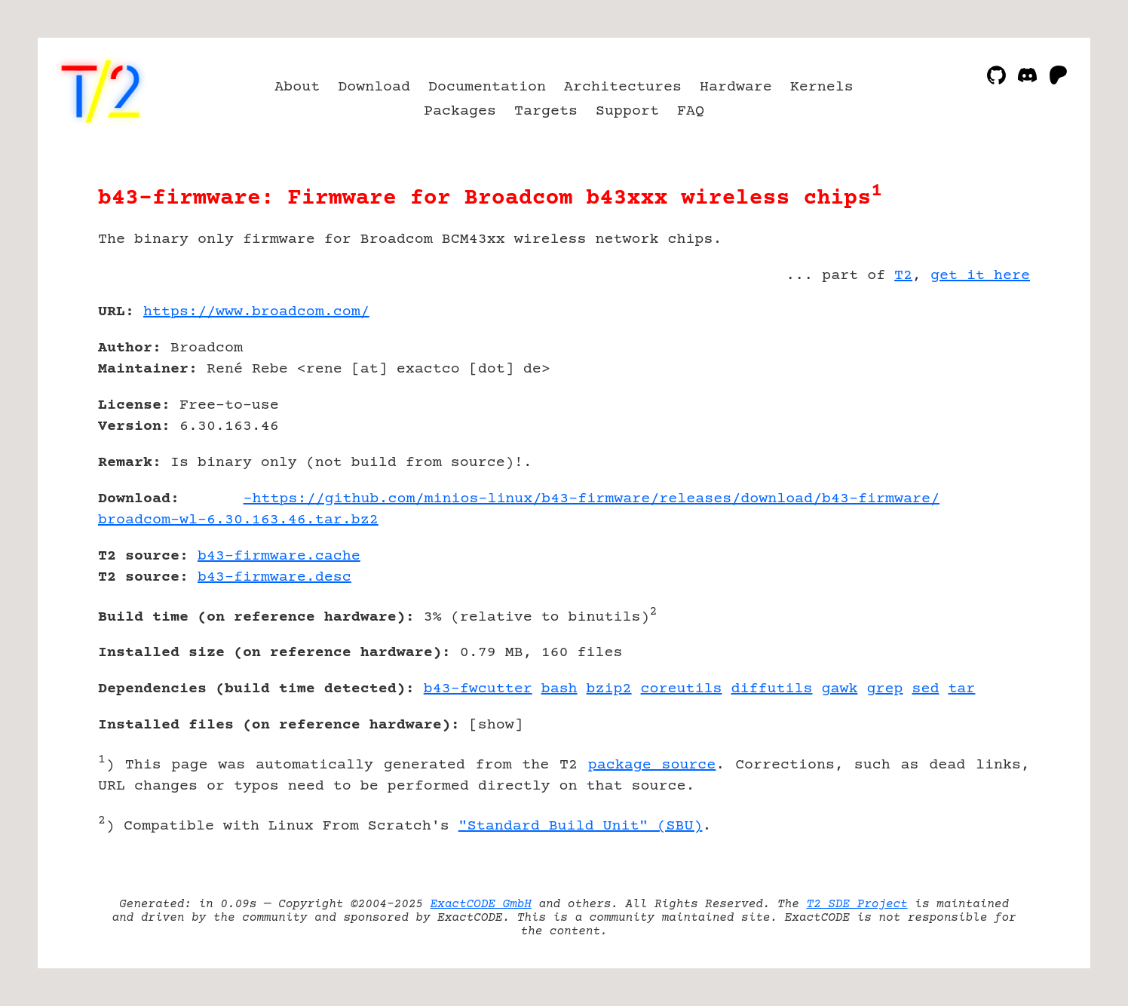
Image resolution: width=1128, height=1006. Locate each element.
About (297, 87)
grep (884, 689)
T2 (903, 275)
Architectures (623, 87)
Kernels (822, 87)
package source (652, 765)
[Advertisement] (984, 399)
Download (374, 87)
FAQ (690, 111)
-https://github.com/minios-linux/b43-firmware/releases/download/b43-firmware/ (591, 499)
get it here (980, 275)
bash (559, 689)
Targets (546, 111)
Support (627, 111)
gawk (839, 689)
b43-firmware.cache (279, 556)
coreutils (681, 689)
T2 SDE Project (856, 904)
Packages (460, 111)
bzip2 (609, 689)
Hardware (736, 87)
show (496, 725)
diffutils (772, 689)
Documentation (487, 87)
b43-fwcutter (478, 689)
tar (961, 689)
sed (925, 689)
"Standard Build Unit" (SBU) (580, 826)
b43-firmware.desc (274, 577)
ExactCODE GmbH (481, 904)
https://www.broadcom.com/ (256, 312)
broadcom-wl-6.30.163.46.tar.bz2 (238, 520)
